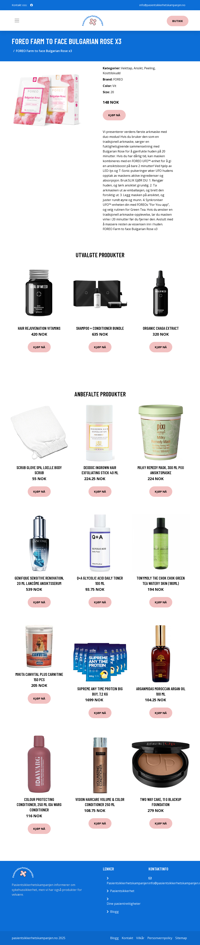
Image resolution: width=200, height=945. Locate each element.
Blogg (114, 912)
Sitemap (181, 938)
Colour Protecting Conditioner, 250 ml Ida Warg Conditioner (39, 804)
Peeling (149, 68)
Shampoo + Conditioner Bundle (100, 328)
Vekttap (126, 68)
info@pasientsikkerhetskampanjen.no (162, 5)
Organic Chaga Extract (161, 328)
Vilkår (140, 938)
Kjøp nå (114, 115)
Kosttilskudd (111, 73)
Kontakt (127, 938)
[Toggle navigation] (17, 20)
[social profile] (31, 5)
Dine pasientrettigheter (124, 904)
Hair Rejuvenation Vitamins (39, 328)
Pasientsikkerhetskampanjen (127, 883)
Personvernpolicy (159, 938)
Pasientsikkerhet (122, 891)
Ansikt (138, 68)
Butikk (177, 21)
